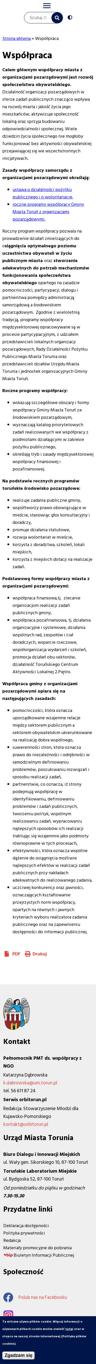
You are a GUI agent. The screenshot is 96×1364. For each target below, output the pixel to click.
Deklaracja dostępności (26, 1225)
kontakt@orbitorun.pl (25, 1124)
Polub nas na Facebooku (35, 1297)
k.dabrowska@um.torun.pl (30, 1083)
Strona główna (16, 38)
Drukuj (40, 954)
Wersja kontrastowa (71, 18)
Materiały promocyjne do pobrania (37, 1248)
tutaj (69, 1329)
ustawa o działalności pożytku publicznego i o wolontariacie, (43, 193)
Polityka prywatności (24, 1233)
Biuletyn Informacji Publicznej (44, 1255)
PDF (16, 954)
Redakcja (12, 1240)
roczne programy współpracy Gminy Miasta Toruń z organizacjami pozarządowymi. (48, 212)
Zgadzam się (18, 1355)
